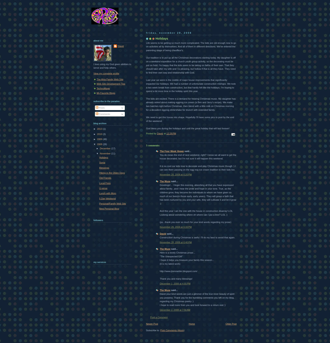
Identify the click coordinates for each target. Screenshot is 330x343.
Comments (103, 114)
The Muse (165, 181)
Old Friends (105, 178)
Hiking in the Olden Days (112, 173)
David (163, 233)
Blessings (104, 168)
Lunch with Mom (107, 193)
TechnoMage (103, 88)
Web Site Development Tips (111, 84)
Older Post (231, 324)
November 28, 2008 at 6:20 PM (176, 174)
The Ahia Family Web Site (110, 79)
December (105, 148)
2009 (100, 139)
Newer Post (152, 324)
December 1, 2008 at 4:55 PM (175, 283)
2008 (100, 144)
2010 (100, 134)
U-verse (103, 188)
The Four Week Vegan (172, 151)
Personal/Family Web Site (112, 203)
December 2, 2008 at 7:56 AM (175, 310)
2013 (100, 129)
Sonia (102, 162)
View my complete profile (106, 73)
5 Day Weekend (107, 198)
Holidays (103, 157)
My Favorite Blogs (106, 93)
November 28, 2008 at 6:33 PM (176, 227)
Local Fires (105, 183)
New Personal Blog (109, 208)
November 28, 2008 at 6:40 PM (176, 242)
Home (192, 324)
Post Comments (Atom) (172, 330)
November (105, 153)
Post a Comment (159, 317)
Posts (100, 108)
